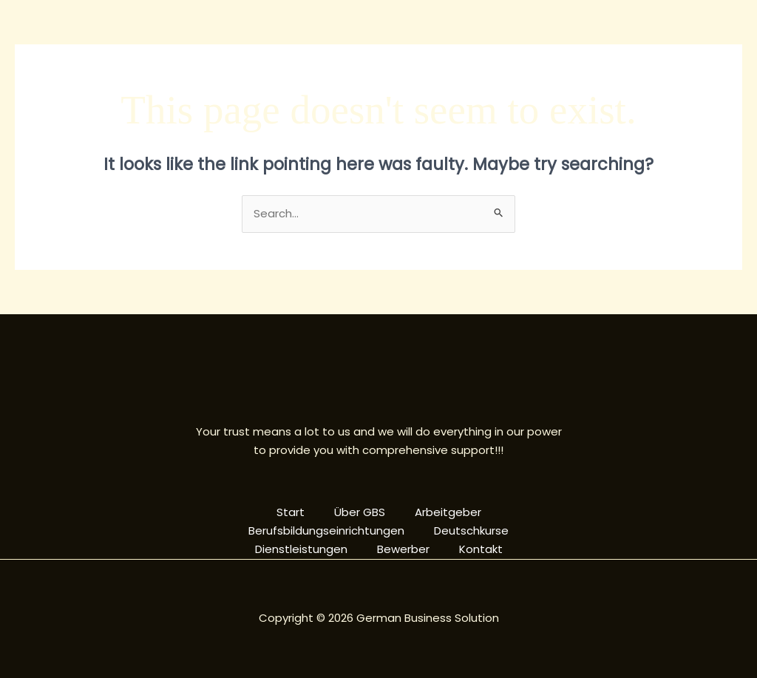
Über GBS (359, 512)
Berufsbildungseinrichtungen (326, 530)
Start (290, 512)
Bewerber (403, 549)
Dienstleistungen (301, 549)
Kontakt (481, 549)
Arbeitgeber (448, 512)
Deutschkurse (471, 530)
